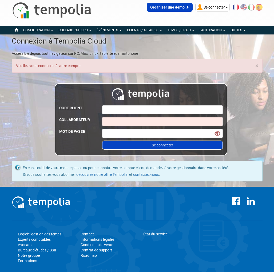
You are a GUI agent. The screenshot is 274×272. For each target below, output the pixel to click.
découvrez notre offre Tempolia (102, 174)
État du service (155, 234)
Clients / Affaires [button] (144, 30)
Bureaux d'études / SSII (37, 250)
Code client (70, 108)
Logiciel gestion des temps (39, 234)
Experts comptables (34, 239)
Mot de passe (72, 131)
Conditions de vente (97, 245)
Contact (87, 234)
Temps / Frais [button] (180, 30)
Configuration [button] (38, 30)
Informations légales (97, 239)
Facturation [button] (212, 30)
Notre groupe (29, 255)
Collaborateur (74, 120)
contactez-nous (146, 174)
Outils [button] (238, 30)
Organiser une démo (169, 7)
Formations (27, 261)
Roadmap (89, 255)
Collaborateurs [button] (74, 30)
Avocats (24, 245)
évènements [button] (109, 30)
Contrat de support (96, 250)
